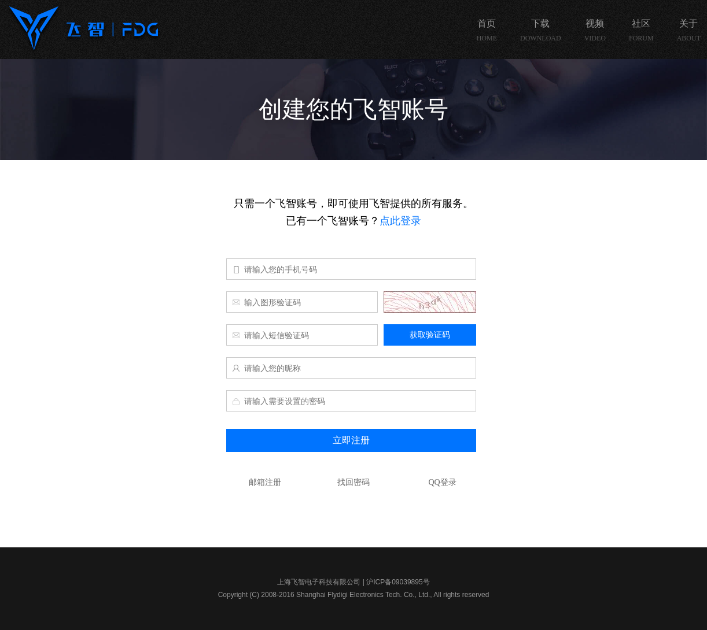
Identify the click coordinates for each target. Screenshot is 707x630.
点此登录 (400, 221)
